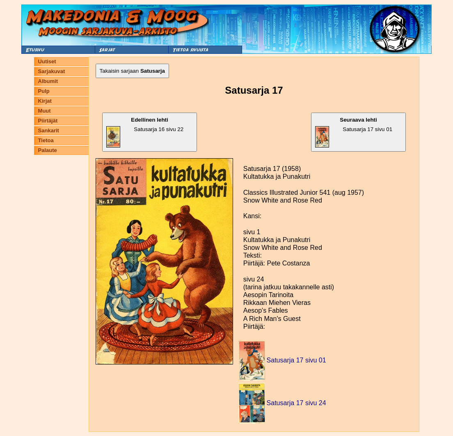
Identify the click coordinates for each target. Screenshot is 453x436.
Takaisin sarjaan (132, 71)
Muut (44, 111)
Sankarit (48, 130)
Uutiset (47, 61)
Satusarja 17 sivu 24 (296, 402)
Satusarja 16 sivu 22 (145, 132)
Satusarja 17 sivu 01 (354, 132)
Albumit (48, 81)
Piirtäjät (48, 121)
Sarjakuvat (51, 71)
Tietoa (46, 140)
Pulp (44, 91)
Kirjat (45, 101)
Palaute (47, 150)
